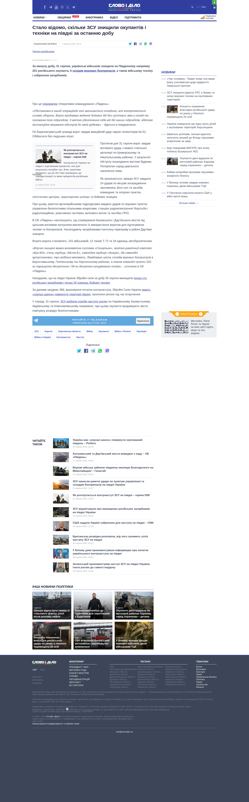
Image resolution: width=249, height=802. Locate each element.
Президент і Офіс (79, 733)
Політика (200, 745)
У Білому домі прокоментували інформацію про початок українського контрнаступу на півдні (110, 620)
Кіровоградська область (149, 738)
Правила (37, 749)
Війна (90, 397)
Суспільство (202, 750)
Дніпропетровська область (122, 743)
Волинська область (119, 740)
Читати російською (43, 51)
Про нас (37, 743)
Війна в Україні (42, 403)
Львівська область (146, 743)
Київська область (146, 735)
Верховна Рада (78, 736)
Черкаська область (174, 745)
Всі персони (76, 751)
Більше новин (188, 203)
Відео (114, 17)
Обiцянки (68, 17)
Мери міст (75, 748)
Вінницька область (119, 738)
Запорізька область (119, 753)
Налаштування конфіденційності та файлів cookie (55, 790)
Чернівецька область (175, 748)
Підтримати (133, 17)
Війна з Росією (123, 397)
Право (199, 748)
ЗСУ (36, 397)
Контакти (37, 746)
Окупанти (103, 397)
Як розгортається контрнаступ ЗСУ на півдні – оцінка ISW (75, 219)
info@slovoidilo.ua (124, 798)
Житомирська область (120, 748)
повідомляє (50, 169)
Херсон (48, 397)
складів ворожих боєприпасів (94, 136)
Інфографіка (94, 17)
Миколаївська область (148, 745)
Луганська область (146, 740)
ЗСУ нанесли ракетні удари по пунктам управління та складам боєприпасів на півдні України (108, 551)
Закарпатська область (120, 750)
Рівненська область (147, 753)
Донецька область (118, 745)
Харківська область (174, 738)
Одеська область (146, 748)
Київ (112, 733)
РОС (204, 7)
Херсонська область (69, 397)
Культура (200, 738)
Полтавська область (147, 750)
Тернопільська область (176, 735)
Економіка (201, 735)
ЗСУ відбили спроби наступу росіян (83, 367)
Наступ (80, 403)
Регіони (145, 727)
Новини (40, 17)
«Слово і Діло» (53, 782)
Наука (199, 740)
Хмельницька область (175, 743)
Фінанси (200, 753)
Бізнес (199, 733)
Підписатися (143, 387)
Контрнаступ (64, 403)
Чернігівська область (175, 750)
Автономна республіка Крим (123, 735)
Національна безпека (45, 44)
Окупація (142, 397)
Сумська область (173, 733)
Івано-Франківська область (150, 733)
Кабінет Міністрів (79, 739)
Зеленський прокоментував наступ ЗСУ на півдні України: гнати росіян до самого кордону (111, 633)
